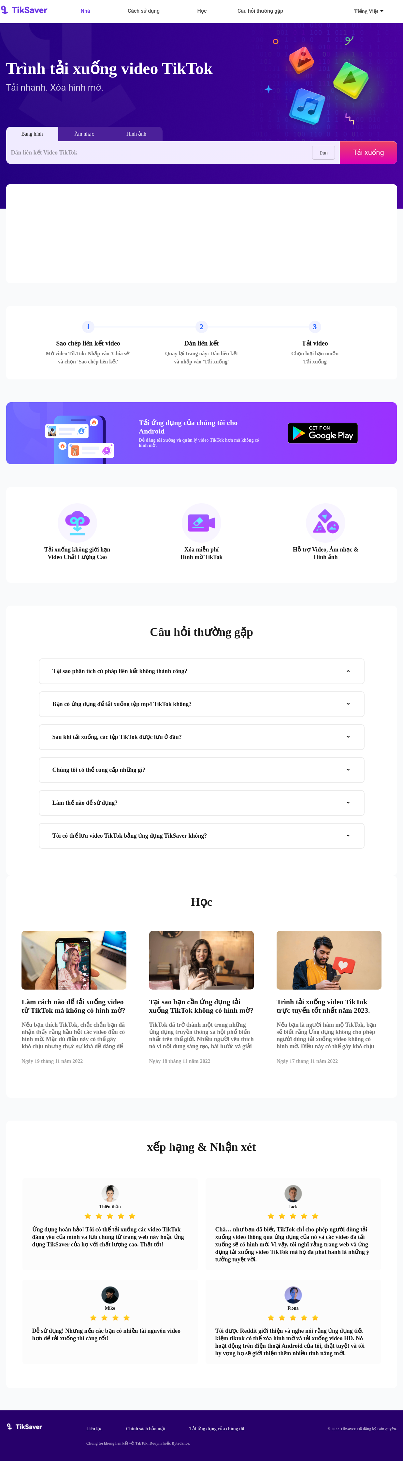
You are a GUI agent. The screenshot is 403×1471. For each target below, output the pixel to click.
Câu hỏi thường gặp (260, 11)
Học (202, 11)
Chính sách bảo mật (146, 1438)
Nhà (85, 11)
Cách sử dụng (144, 11)
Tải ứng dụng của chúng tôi (216, 1438)
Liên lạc (94, 1438)
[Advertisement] (201, 233)
